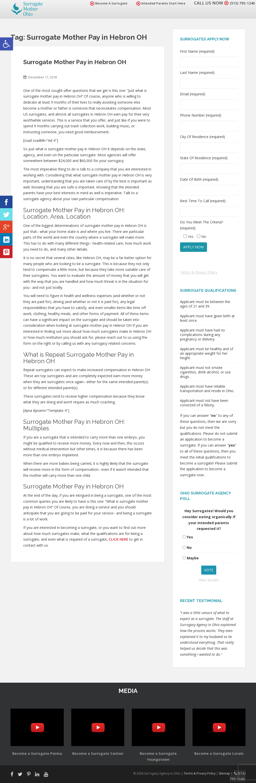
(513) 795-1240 (239, 3)
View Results (209, 580)
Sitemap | (228, 773)
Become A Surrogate (103, 3)
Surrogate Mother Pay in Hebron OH (74, 62)
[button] (6, 43)
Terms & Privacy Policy (198, 272)
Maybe (193, 558)
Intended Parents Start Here (155, 3)
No (189, 547)
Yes (190, 537)
